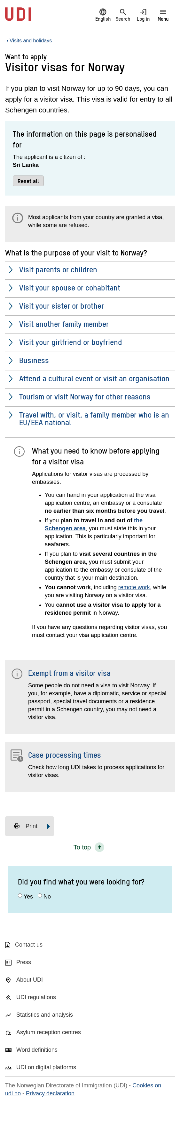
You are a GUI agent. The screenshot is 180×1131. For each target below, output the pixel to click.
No (47, 896)
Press (23, 962)
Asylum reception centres (48, 1032)
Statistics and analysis (44, 1015)
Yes (28, 896)
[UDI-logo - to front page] (18, 17)
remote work (134, 587)
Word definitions (37, 1050)
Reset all (28, 180)
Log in (143, 14)
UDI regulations (36, 997)
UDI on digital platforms (46, 1067)
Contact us (29, 944)
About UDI (29, 980)
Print (25, 826)
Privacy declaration (50, 1093)
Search (123, 14)
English (103, 14)
